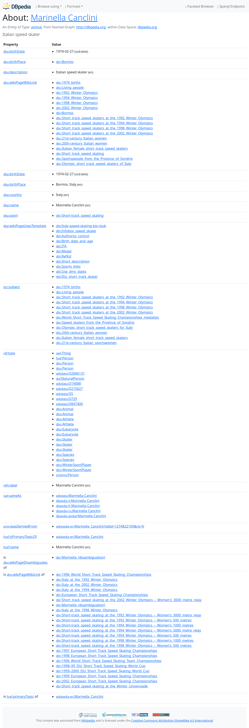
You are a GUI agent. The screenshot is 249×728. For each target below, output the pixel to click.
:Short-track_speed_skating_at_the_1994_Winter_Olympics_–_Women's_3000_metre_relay (128, 630)
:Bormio (65, 61)
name (11, 205)
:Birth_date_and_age (74, 241)
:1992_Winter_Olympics (77, 92)
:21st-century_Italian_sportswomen (86, 342)
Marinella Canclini (64, 17)
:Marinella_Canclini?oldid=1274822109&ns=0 (100, 526)
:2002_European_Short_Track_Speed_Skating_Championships (106, 681)
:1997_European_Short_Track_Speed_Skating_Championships (106, 650)
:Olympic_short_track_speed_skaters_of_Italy (93, 163)
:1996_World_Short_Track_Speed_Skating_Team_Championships (108, 660)
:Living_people (70, 87)
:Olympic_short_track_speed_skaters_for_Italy (94, 327)
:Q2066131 (70, 373)
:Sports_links (68, 266)
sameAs (12, 495)
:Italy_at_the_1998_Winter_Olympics (87, 610)
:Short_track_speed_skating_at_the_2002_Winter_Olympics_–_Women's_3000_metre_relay (128, 600)
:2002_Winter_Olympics (77, 108)
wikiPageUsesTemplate (24, 225)
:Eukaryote (67, 429)
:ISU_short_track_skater (77, 276)
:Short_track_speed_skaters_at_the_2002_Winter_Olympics (104, 133)
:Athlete (65, 419)
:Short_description (73, 261)
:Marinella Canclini (76, 495)
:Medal (63, 251)
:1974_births (68, 82)
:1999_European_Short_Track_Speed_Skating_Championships (106, 676)
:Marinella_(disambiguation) (80, 557)
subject (11, 287)
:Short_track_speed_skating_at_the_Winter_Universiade (102, 686)
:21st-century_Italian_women (81, 138)
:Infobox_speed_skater (76, 231)
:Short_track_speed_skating (80, 153)
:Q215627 (69, 388)
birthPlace (14, 61)
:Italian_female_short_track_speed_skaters (92, 148)
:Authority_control (72, 236)
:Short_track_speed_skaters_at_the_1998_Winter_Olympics (104, 128)
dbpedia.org (147, 27)
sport (10, 215)
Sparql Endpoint (231, 6)
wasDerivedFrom (20, 526)
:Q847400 (69, 404)
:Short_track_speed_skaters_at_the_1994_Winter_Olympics (104, 123)
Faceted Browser (199, 6)
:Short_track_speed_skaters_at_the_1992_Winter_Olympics (104, 118)
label (10, 485)
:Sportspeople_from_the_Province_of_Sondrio (94, 158)
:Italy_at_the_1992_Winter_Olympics (87, 579)
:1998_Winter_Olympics (77, 102)
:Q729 (66, 398)
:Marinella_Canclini (79, 536)
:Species (65, 454)
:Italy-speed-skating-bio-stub (81, 225)
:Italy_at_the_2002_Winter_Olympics (87, 584)
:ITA (61, 246)
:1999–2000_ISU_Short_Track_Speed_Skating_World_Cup (102, 671)
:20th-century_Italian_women (81, 143)
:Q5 (64, 393)
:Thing (63, 353)
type (9, 353)
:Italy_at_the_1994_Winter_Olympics (87, 589)
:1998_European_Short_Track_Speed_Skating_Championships (106, 655)
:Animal (64, 409)
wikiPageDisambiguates (25, 562)
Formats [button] (72, 6)
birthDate (14, 51)
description (15, 72)
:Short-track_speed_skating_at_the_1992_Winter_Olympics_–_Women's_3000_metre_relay (128, 615)
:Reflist (63, 256)
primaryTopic (20, 696)
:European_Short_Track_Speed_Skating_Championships (102, 594)
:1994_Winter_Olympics (77, 97)
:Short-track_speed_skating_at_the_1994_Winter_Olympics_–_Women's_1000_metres (124, 625)
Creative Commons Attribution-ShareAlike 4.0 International (172, 720)
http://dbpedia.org (91, 27)
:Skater (64, 439)
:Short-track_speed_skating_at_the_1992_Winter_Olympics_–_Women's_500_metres (124, 620)
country (12, 194)
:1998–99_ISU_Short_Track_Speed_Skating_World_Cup (100, 666)
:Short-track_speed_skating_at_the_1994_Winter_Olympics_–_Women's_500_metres (124, 635)
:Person (65, 358)
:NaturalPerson (70, 378)
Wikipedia (88, 720)
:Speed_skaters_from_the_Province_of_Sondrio (95, 322)
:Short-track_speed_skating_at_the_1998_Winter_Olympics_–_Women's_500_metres (124, 645)
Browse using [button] (47, 6)
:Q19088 (68, 383)
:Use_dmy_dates (71, 271)
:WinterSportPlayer (74, 464)
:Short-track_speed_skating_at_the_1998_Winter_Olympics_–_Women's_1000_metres (124, 640)
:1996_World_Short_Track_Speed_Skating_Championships (103, 574)
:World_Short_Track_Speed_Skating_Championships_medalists (107, 317)
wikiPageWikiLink (20, 82)
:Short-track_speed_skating (80, 215)
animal (36, 27)
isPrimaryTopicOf (20, 536)
